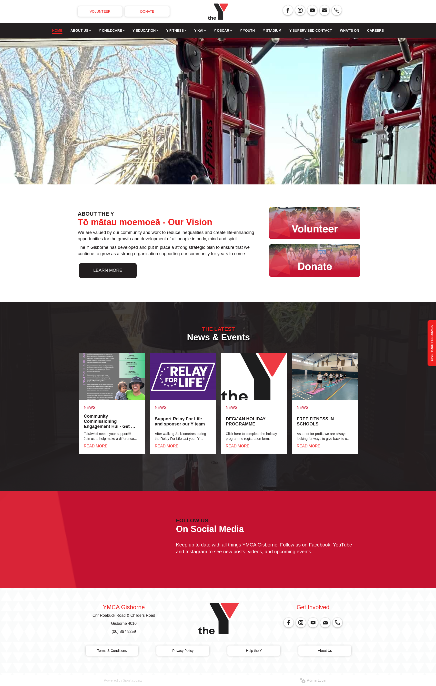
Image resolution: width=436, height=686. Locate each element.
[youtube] (312, 10)
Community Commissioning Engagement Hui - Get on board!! (110, 421)
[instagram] (300, 10)
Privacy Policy (182, 651)
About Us (325, 651)
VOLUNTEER (100, 11)
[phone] (337, 10)
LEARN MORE (107, 270)
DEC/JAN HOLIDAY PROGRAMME (245, 421)
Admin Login (313, 680)
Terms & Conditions (112, 651)
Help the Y (254, 651)
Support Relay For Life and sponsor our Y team (180, 421)
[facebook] (288, 10)
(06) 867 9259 (124, 631)
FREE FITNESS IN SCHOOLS (315, 421)
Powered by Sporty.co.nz (123, 680)
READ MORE (96, 446)
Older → (218, 463)
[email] (324, 10)
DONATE (147, 11)
